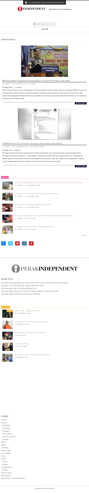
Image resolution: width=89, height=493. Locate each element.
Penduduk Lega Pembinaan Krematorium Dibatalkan (35, 226)
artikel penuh (81, 103)
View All (84, 235)
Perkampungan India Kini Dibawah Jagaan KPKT (33, 204)
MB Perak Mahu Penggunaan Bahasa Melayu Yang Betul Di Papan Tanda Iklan (36, 80)
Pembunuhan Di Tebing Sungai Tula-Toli (30, 332)
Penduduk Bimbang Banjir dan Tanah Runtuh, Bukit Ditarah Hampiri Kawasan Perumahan (49, 182)
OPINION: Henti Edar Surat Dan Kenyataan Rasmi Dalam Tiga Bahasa (32, 143)
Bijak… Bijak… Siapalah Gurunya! (27, 310)
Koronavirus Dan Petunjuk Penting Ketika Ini (32, 354)
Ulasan (41, 147)
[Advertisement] (44, 17)
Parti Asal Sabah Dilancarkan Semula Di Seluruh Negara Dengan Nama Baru (44, 215)
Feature (35, 147)
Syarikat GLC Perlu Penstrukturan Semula (31, 321)
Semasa (33, 84)
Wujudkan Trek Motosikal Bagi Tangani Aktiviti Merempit (37, 193)
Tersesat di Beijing (22, 343)
